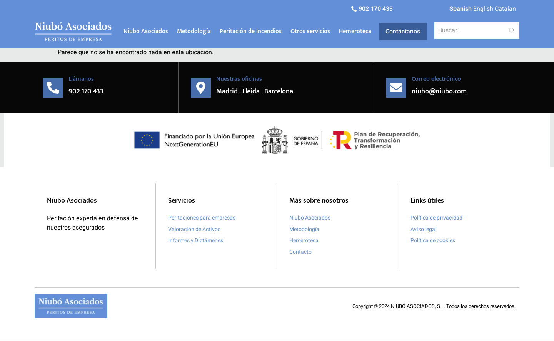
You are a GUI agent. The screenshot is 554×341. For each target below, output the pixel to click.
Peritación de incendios (251, 31)
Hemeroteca (355, 31)
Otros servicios (310, 31)
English (483, 8)
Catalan (505, 8)
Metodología (194, 31)
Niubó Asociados (145, 31)
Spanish (460, 8)
